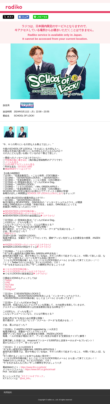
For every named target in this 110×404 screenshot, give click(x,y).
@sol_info (25, 378)
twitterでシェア (8, 17)
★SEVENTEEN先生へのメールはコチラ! (23, 213)
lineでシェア (40, 17)
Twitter (8, 280)
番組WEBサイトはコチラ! (18, 169)
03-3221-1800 (25, 166)
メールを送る (11, 162)
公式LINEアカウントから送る (20, 164)
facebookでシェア (23, 17)
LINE (7, 282)
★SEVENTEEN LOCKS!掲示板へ (19, 211)
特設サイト (10, 233)
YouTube (9, 284)
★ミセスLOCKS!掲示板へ (16, 269)
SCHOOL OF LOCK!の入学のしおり (45, 193)
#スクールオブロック (32, 376)
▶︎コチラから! (48, 215)
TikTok (8, 287)
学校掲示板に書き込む (16, 160)
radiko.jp (14, 7)
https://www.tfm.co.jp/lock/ (33, 367)
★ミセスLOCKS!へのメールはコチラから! (24, 271)
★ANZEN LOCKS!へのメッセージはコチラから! (27, 244)
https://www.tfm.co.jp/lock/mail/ (40, 369)
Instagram (10, 289)
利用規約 (8, 392)
